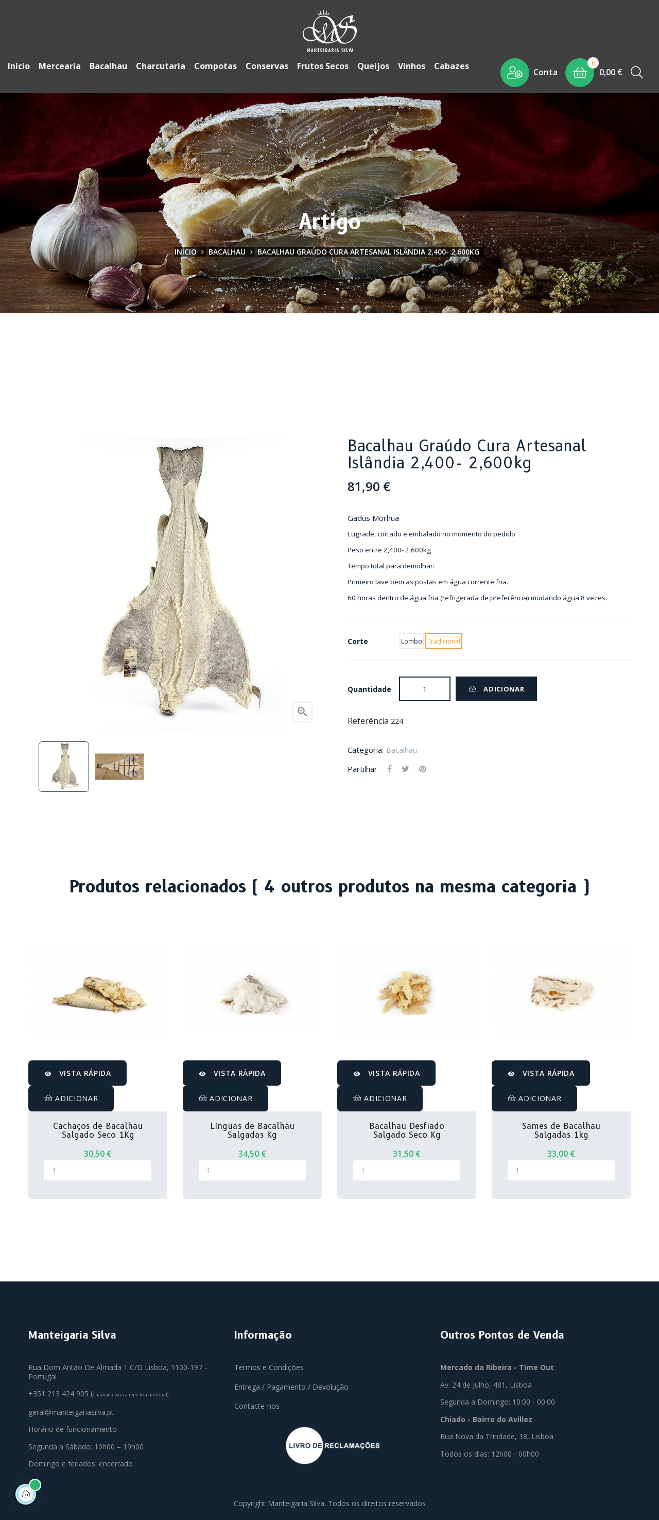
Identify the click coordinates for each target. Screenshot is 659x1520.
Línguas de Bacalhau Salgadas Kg (252, 1131)
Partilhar (389, 769)
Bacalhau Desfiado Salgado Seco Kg (406, 1131)
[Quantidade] (424, 689)
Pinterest (422, 769)
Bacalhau (401, 750)
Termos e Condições (269, 1367)
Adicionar (496, 689)
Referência (368, 721)
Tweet (405, 769)
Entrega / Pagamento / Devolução (291, 1387)
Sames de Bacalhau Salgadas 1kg (561, 1131)
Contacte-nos (257, 1406)
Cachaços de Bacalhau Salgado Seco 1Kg (98, 1131)
